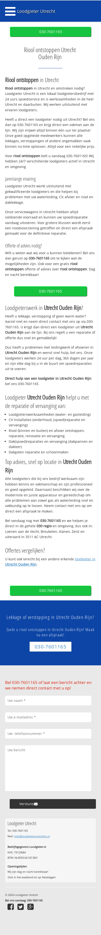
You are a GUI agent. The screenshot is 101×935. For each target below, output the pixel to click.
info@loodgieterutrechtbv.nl (32, 836)
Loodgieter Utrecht (36, 11)
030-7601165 (50, 31)
